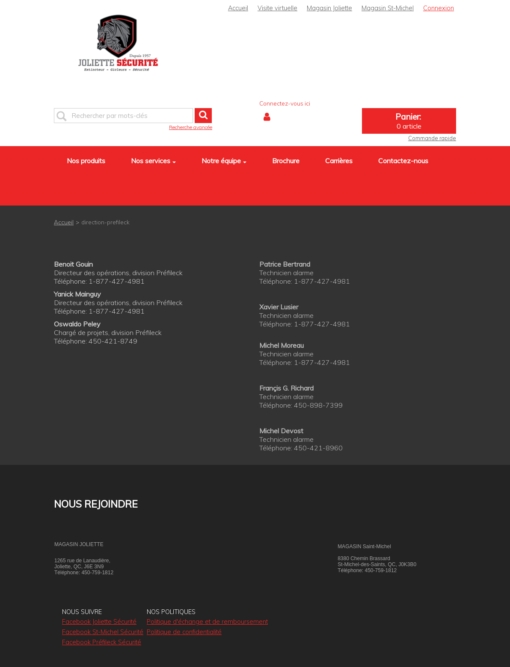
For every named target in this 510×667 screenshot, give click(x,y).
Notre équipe (224, 160)
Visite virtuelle (277, 8)
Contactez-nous (403, 160)
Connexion (438, 8)
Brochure (285, 160)
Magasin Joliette (329, 8)
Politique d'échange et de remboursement (207, 622)
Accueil (238, 8)
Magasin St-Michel (388, 8)
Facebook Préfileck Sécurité (101, 642)
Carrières (339, 160)
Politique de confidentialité (184, 632)
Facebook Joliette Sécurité (99, 622)
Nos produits (86, 160)
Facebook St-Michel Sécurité (102, 632)
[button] (409, 121)
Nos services (153, 160)
